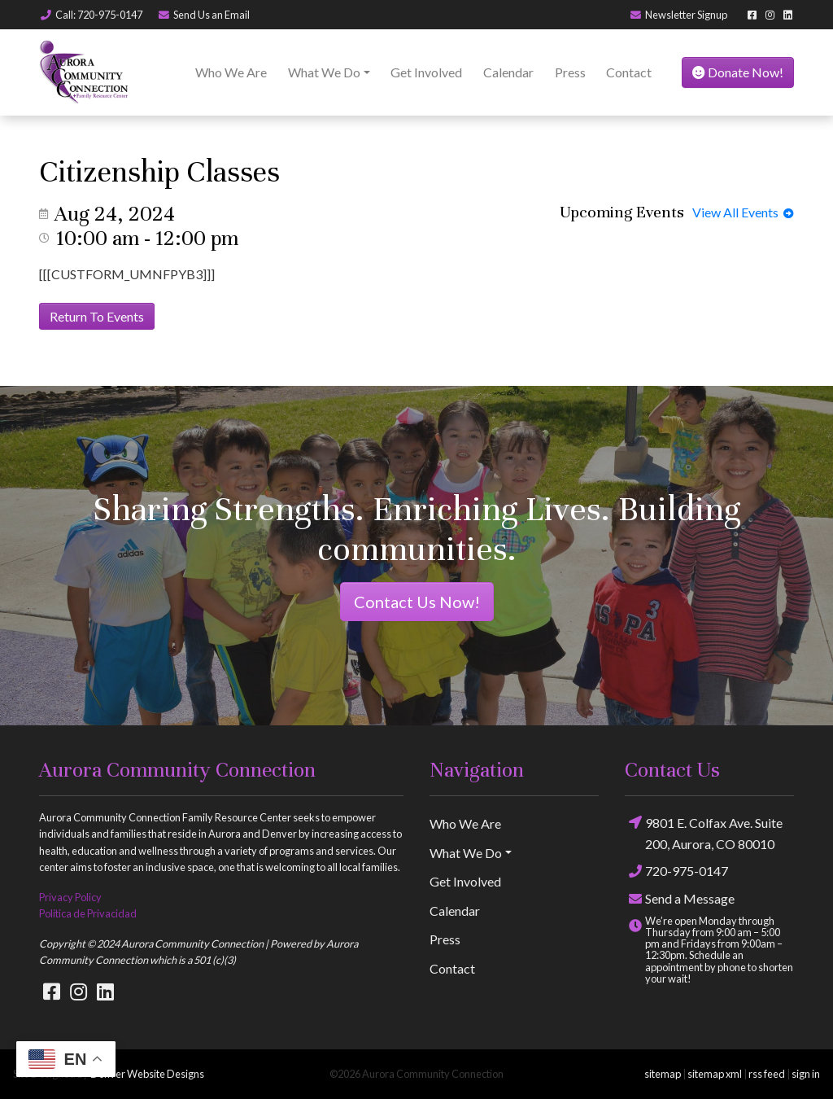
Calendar (508, 72)
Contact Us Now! (417, 601)
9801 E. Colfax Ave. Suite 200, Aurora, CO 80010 (704, 832)
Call (90, 14)
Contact (629, 72)
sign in (806, 1073)
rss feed (766, 1073)
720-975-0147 (676, 870)
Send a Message (680, 898)
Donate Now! (737, 72)
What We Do (324, 72)
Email (203, 14)
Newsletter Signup (678, 14)
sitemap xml (714, 1073)
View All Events (743, 212)
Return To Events (97, 316)
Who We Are (231, 72)
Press (570, 72)
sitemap (662, 1073)
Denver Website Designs (147, 1073)
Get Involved (426, 72)
